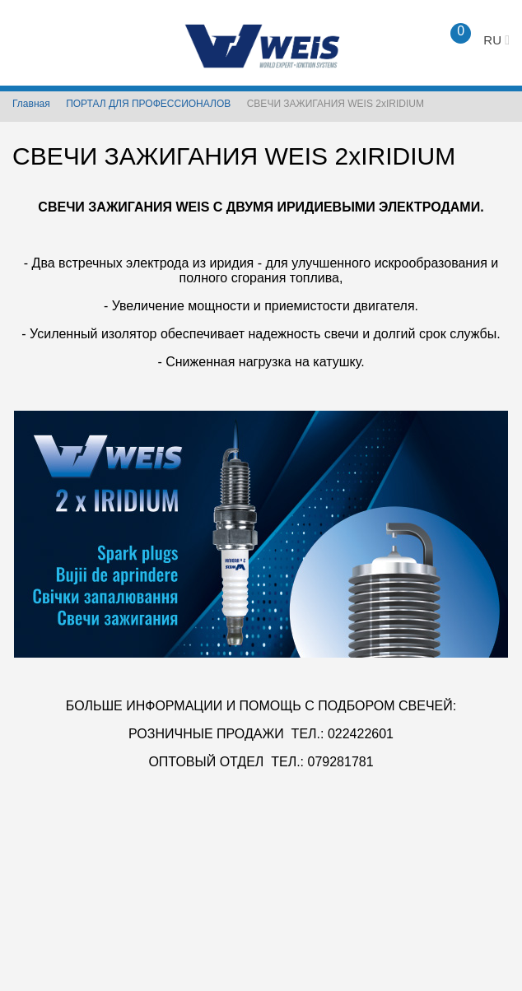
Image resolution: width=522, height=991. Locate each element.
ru (496, 40)
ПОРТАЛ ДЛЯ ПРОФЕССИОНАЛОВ (148, 103)
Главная (31, 103)
